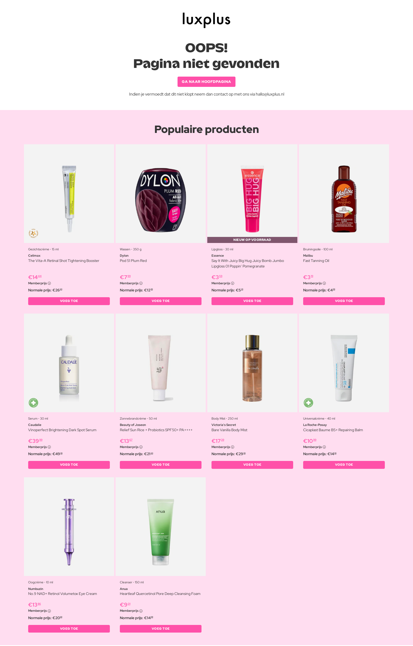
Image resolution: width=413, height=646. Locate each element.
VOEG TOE (69, 301)
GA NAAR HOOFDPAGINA (206, 81)
